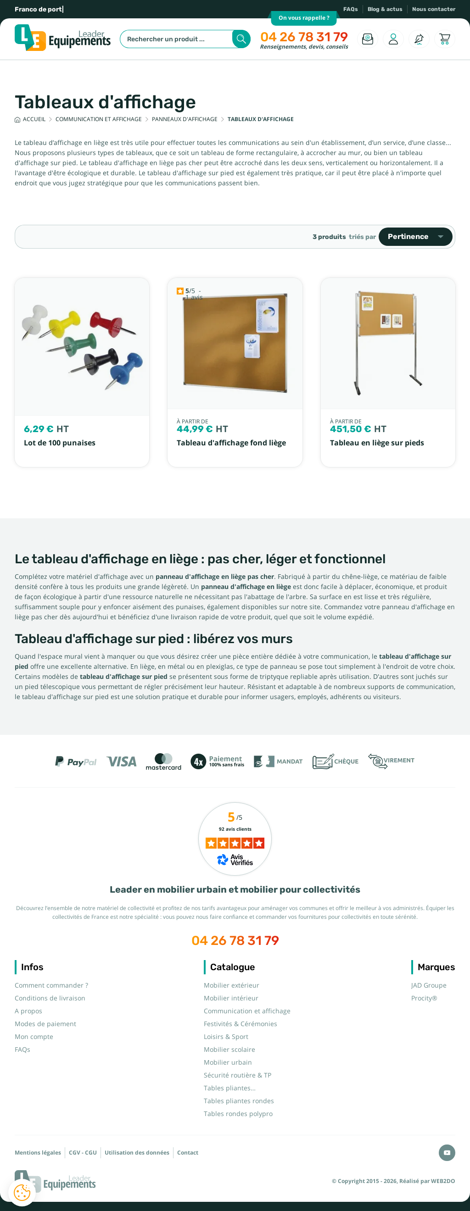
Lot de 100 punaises (59, 443)
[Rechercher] (185, 39)
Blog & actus (385, 9)
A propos (28, 1011)
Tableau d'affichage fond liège (231, 443)
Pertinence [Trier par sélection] (415, 236)
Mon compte (34, 1036)
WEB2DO (443, 1181)
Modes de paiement (45, 1024)
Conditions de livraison (50, 998)
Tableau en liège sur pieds (377, 443)
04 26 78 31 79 (304, 37)
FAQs (350, 9)
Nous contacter (433, 9)
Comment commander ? (51, 985)
